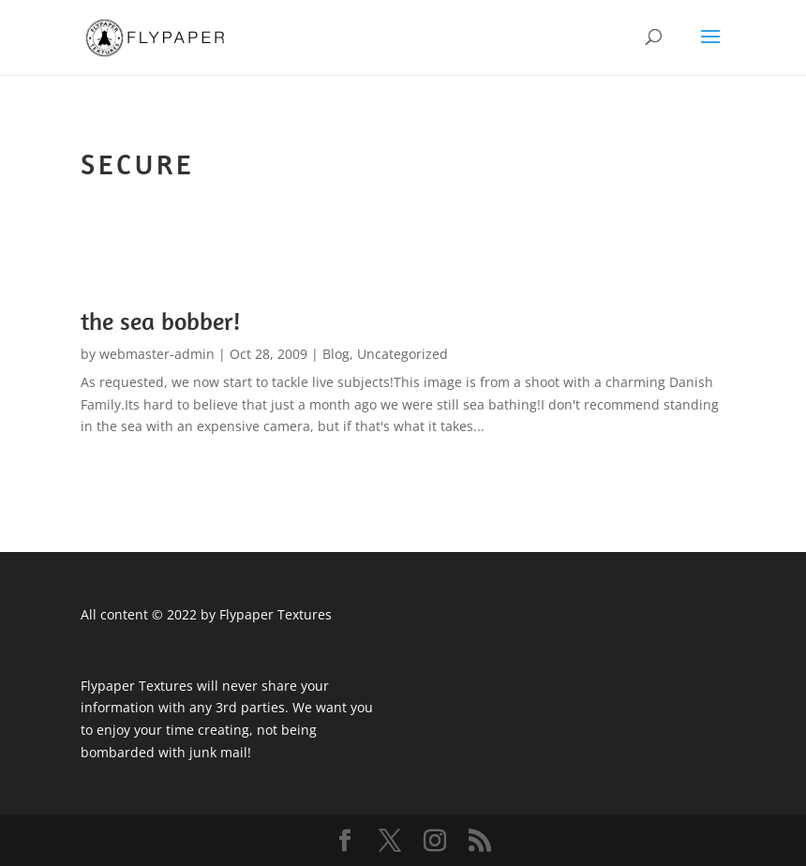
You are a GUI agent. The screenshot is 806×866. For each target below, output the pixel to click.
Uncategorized (402, 354)
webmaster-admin (157, 354)
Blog (336, 354)
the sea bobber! (160, 321)
